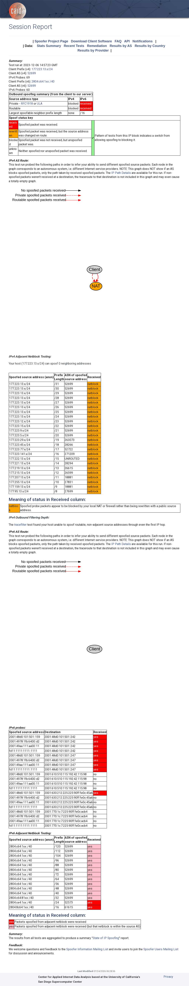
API (127, 41)
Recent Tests (74, 46)
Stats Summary (49, 46)
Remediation (97, 46)
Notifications (143, 41)
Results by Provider (93, 50)
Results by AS (121, 46)
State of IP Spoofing (106, 938)
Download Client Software (91, 41)
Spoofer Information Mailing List (87, 949)
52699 (32, 73)
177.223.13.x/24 (42, 69)
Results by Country (150, 46)
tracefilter (20, 524)
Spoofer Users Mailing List (160, 949)
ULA (39, 103)
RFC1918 (27, 103)
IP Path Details (121, 173)
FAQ (118, 41)
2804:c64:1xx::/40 (43, 81)
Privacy (168, 976)
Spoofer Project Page (51, 41)
